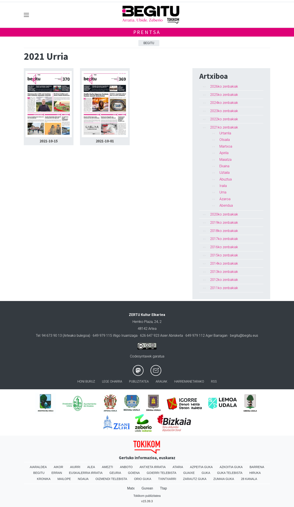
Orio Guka (142, 479)
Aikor (58, 467)
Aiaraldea (38, 467)
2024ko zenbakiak (224, 103)
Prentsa (147, 32)
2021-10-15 (49, 141)
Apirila (223, 153)
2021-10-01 (105, 141)
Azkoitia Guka (231, 467)
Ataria (178, 467)
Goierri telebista (161, 473)
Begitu (149, 43)
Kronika (44, 479)
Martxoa (225, 146)
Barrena (256, 467)
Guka (206, 473)
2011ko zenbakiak (224, 288)
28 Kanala (249, 479)
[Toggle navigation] (26, 15)
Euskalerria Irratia (85, 473)
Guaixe (189, 473)
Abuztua (225, 179)
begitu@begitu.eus (244, 335)
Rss (214, 381)
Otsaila (224, 140)
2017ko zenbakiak (224, 239)
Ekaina (224, 166)
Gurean (147, 488)
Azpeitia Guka (201, 467)
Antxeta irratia (153, 467)
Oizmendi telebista (111, 479)
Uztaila (224, 173)
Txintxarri (167, 479)
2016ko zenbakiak (224, 247)
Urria (222, 192)
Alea (91, 467)
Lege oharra (112, 381)
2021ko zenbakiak (224, 127)
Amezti (107, 467)
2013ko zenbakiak (224, 272)
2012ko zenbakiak (224, 280)
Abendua (226, 205)
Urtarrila (225, 133)
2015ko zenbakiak (224, 255)
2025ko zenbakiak (224, 95)
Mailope (64, 479)
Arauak (161, 381)
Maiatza (225, 160)
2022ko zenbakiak (224, 119)
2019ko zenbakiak (224, 223)
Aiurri (75, 467)
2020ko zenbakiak (224, 214)
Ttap (163, 488)
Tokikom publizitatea (147, 495)
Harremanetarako (189, 381)
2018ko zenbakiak (224, 231)
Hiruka (255, 473)
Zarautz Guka (194, 479)
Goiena (134, 473)
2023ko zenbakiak (224, 111)
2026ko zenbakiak (224, 86)
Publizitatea (139, 381)
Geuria (115, 473)
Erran (56, 473)
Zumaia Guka (223, 479)
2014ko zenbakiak (224, 263)
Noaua (83, 479)
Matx (131, 488)
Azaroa (224, 199)
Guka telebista (229, 473)
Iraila (223, 186)
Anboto (126, 467)
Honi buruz (86, 381)
